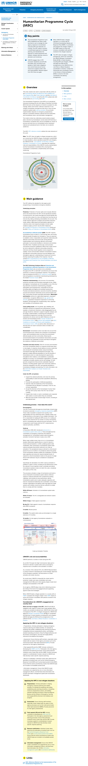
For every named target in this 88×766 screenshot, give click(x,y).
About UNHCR (5, 739)
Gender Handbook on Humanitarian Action (38, 284)
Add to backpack (46, 27)
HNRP (57, 523)
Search (62, 4)
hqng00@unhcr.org (56, 687)
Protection (22, 10)
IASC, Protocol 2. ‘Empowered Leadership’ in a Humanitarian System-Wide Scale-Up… (45, 675)
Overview (74, 79)
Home (24, 17)
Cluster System (5, 28)
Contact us (49, 736)
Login (83, 4)
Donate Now (4, 741)
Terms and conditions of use (75, 758)
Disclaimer (56, 758)
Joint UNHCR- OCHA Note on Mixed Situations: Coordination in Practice (42, 122)
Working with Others (7, 47)
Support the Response (65, 10)
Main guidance (75, 82)
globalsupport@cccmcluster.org (34, 692)
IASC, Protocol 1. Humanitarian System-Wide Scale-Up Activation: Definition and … (44, 670)
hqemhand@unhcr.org (32, 697)
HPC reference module (34, 114)
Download (37, 27)
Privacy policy (64, 758)
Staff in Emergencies (80, 10)
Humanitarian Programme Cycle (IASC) (8, 38)
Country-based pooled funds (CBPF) (51, 639)
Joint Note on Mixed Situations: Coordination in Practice (44, 542)
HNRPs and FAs (27, 568)
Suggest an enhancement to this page (44, 709)
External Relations (6, 55)
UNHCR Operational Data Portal (9, 735)
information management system (40, 651)
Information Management (8, 51)
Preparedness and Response (8, 10)
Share (25, 27)
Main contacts (75, 87)
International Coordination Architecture (8, 35)
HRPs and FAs (39, 625)
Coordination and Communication (51, 10)
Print (31, 27)
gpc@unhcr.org (46, 689)
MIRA (34, 563)
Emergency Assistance (37, 10)
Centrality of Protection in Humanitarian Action (46, 209)
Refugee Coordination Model (7, 24)
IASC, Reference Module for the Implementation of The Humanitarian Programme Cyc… (45, 666)
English (65, 1)
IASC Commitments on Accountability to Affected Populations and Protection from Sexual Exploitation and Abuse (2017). (43, 236)
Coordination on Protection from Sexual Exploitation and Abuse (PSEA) (9, 43)
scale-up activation (48, 95)
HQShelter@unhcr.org (43, 694)
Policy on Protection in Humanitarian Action (39, 211)
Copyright (85, 758)
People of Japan (79, 750)
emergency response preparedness (37, 361)
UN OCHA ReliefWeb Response (9, 737)
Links (72, 84)
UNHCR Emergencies (7, 733)
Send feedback (78, 103)
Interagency (4, 32)
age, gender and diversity (57, 267)
